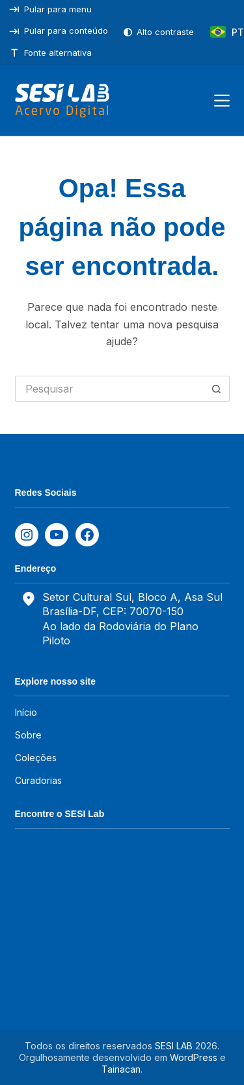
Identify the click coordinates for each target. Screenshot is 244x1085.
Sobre (28, 734)
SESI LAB (174, 1045)
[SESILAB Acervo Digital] (62, 100)
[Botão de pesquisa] (217, 389)
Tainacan (121, 1069)
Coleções (36, 757)
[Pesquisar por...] (109, 389)
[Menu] (222, 100)
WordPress (193, 1057)
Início (26, 712)
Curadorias (38, 780)
